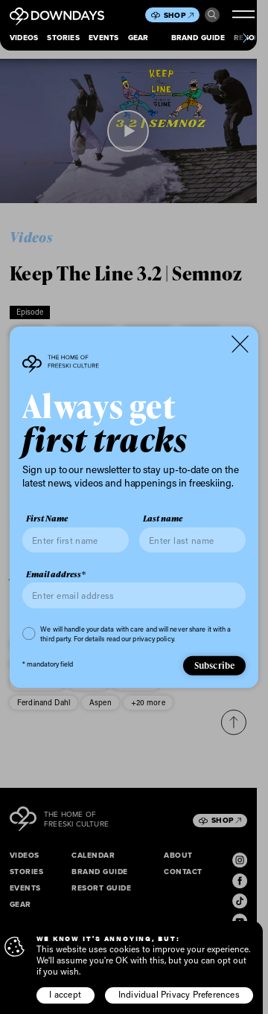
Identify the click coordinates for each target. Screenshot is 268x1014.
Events (103, 37)
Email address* (56, 574)
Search (212, 14)
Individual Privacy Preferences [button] (179, 994)
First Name (47, 518)
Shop (179, 15)
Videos (24, 37)
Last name (162, 518)
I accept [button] (65, 994)
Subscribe (214, 665)
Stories (63, 37)
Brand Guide (198, 37)
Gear (138, 37)
